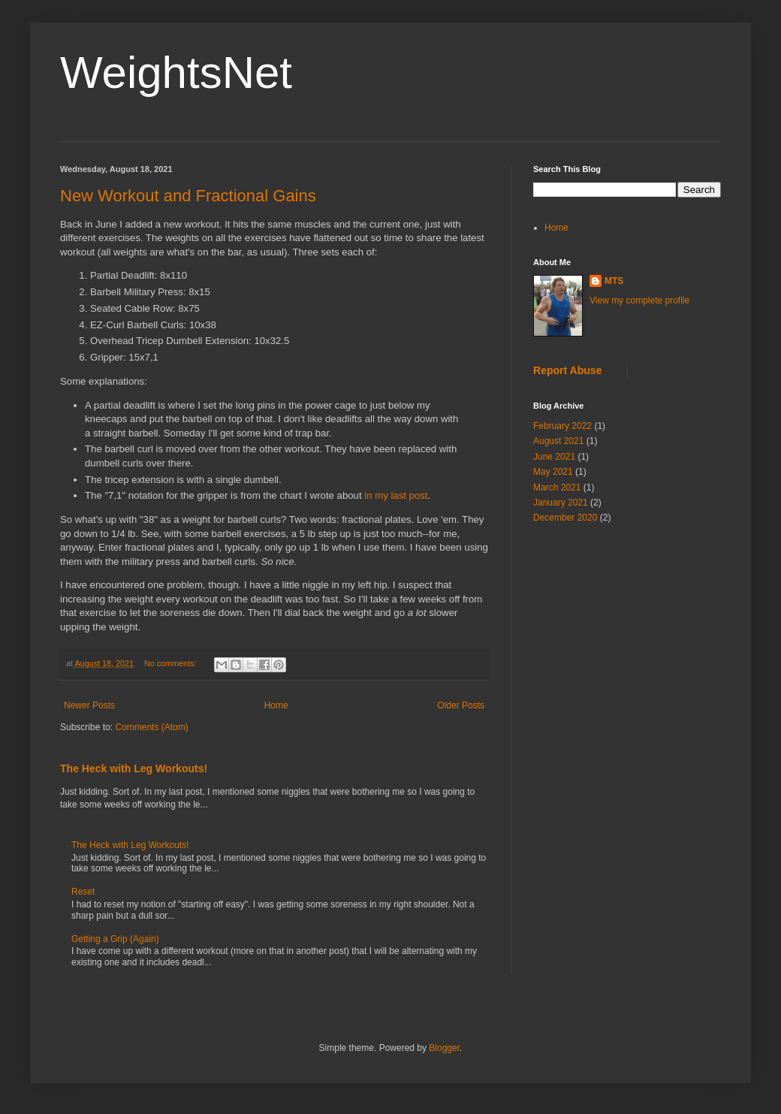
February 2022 (562, 426)
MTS (614, 281)
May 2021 (553, 471)
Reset (83, 891)
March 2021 (556, 487)
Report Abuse (567, 370)
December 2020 (565, 517)
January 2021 (560, 502)
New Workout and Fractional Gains (188, 195)
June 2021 (554, 456)
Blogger (444, 1048)
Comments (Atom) (151, 727)
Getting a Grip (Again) (115, 939)
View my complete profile (639, 300)
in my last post (395, 495)
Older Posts (460, 705)
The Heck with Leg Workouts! (133, 768)
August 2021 (558, 441)
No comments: (171, 663)
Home (276, 705)
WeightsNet (176, 72)
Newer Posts (89, 705)
